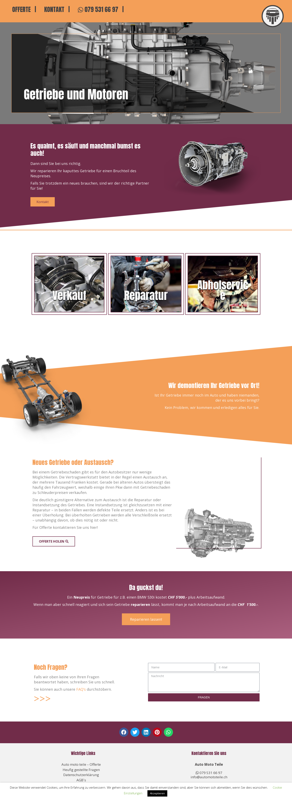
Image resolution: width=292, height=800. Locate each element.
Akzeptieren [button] (157, 793)
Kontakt (54, 9)
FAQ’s (81, 689)
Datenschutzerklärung (81, 774)
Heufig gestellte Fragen (81, 769)
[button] (123, 732)
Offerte (21, 9)
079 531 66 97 (98, 9)
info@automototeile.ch (209, 777)
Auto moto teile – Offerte (81, 764)
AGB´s (81, 780)
